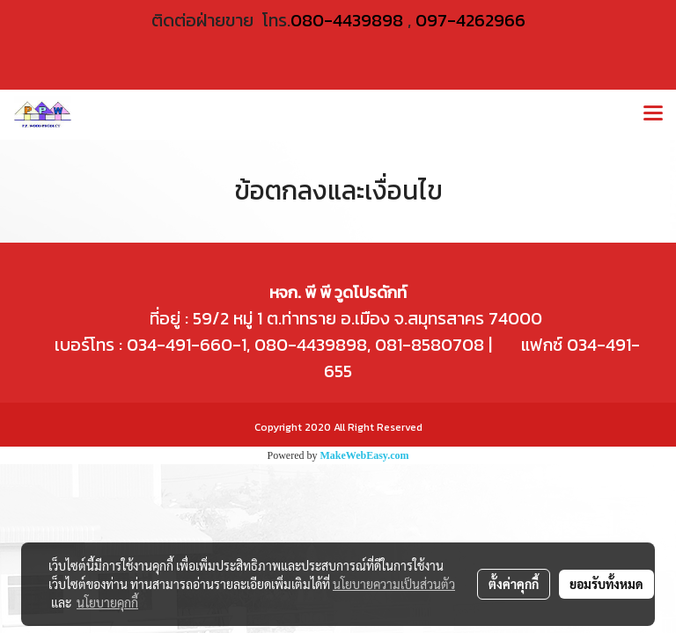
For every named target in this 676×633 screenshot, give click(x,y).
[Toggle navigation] (653, 114)
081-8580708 (429, 344)
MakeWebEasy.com (364, 455)
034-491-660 (177, 344)
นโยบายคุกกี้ (107, 602)
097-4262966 (470, 20)
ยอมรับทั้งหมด (606, 584)
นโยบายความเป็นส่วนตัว (394, 584)
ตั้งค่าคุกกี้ (514, 584)
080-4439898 (346, 20)
